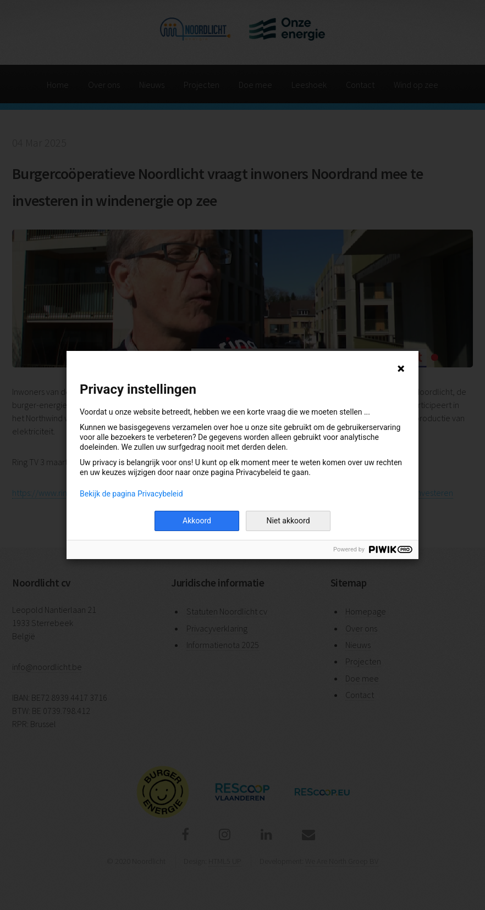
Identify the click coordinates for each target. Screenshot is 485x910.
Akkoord (197, 520)
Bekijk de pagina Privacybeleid (131, 493)
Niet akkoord (288, 520)
